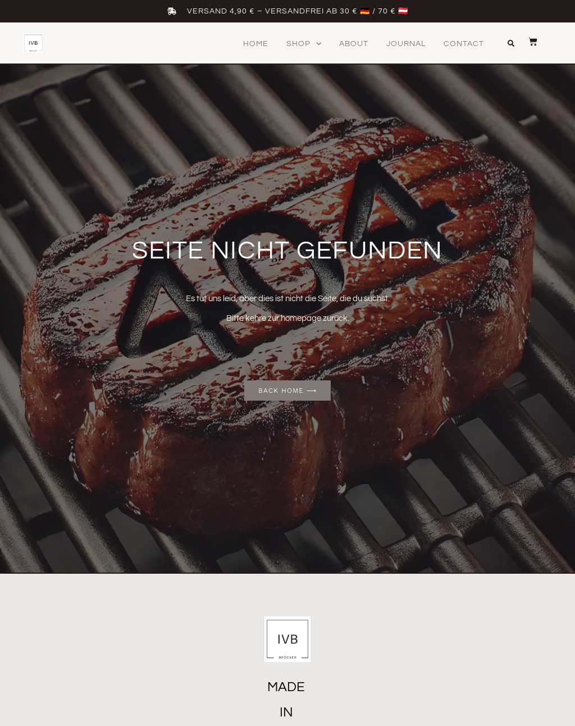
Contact (464, 44)
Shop (304, 44)
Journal (406, 44)
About (353, 44)
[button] (511, 43)
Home (255, 44)
